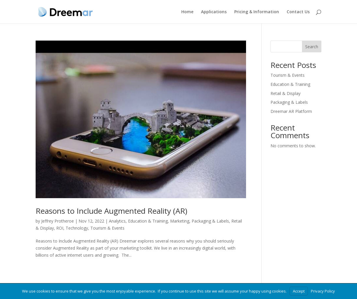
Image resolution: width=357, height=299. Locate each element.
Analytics (117, 221)
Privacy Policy (323, 291)
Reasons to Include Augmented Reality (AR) (111, 211)
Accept (299, 291)
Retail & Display (285, 93)
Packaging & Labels (210, 221)
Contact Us (298, 12)
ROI (59, 228)
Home (187, 12)
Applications (214, 12)
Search (311, 46)
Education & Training (148, 221)
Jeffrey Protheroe (57, 221)
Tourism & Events (107, 228)
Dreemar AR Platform (291, 111)
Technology (77, 228)
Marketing (179, 221)
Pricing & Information (256, 12)
